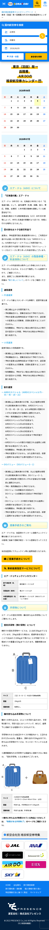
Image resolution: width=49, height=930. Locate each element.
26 (38, 122)
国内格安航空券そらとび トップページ (17, 12)
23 (18, 122)
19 (38, 115)
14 (5, 115)
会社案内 (17, 885)
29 (12, 128)
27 (44, 122)
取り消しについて (16, 280)
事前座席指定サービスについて (22, 568)
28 (5, 128)
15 (12, 115)
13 (44, 108)
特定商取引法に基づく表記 (16, 892)
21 (5, 122)
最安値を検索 (36, 56)
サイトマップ (35, 892)
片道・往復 (14, 56)
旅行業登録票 (29, 885)
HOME (8, 885)
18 (31, 115)
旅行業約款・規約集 (13, 888)
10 (25, 108)
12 (38, 108)
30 (18, 128)
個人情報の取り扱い (33, 888)
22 (12, 122)
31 (38, 177)
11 (31, 108)
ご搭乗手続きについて (17, 558)
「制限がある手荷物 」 (15, 821)
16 (18, 115)
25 (31, 122)
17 (25, 115)
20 (44, 115)
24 (25, 122)
